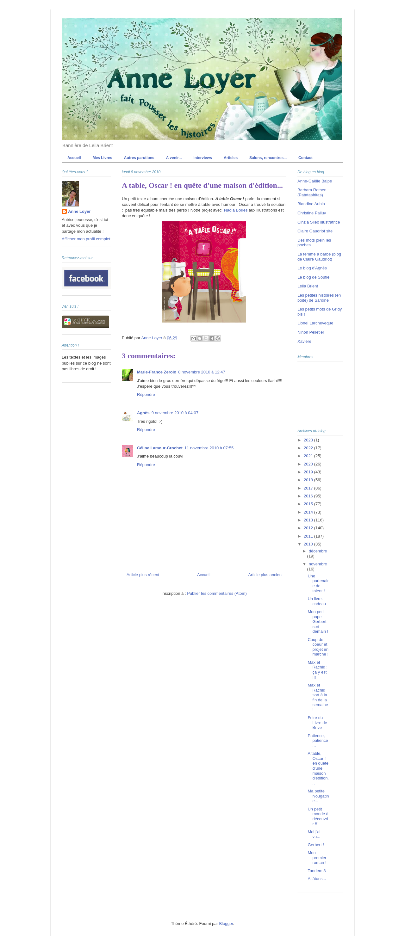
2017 (309, 488)
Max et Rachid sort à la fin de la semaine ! (318, 697)
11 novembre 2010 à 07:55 (209, 448)
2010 (309, 544)
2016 (309, 496)
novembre (318, 564)
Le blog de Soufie (313, 277)
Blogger (226, 923)
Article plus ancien (265, 574)
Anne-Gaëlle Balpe (314, 181)
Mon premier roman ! (317, 857)
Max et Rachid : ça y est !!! (317, 670)
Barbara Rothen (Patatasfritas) (312, 192)
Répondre (146, 394)
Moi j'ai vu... (314, 834)
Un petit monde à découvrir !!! (318, 816)
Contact (305, 158)
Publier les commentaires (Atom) (217, 593)
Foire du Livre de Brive (317, 722)
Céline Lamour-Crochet (160, 448)
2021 (309, 455)
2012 (309, 528)
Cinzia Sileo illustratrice (318, 222)
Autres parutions (139, 158)
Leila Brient (307, 286)
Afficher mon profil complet (86, 239)
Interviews (202, 158)
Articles (231, 158)
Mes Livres (102, 158)
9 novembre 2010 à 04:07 (175, 412)
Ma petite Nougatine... (318, 796)
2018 (309, 479)
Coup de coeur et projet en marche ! (318, 647)
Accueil (74, 158)
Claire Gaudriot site (315, 231)
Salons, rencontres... (268, 158)
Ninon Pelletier (310, 332)
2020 (309, 464)
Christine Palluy (311, 213)
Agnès (143, 412)
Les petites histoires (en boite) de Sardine (319, 298)
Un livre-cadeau (317, 601)
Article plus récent (143, 574)
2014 (309, 512)
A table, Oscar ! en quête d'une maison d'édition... (318, 768)
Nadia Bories (235, 210)
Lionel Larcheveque (315, 323)
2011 (309, 536)
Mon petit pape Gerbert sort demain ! (318, 621)
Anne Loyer (79, 211)
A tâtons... (317, 878)
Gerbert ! (316, 844)
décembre (318, 551)
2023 (309, 440)
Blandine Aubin (311, 203)
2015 (309, 504)
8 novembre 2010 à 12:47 (201, 372)
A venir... (174, 158)
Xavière (304, 341)
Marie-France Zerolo (156, 372)
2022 (309, 448)
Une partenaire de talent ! (318, 583)
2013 (309, 520)
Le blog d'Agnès (312, 268)
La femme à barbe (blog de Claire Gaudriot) (319, 257)
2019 (309, 472)
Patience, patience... (318, 740)
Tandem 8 (317, 870)
